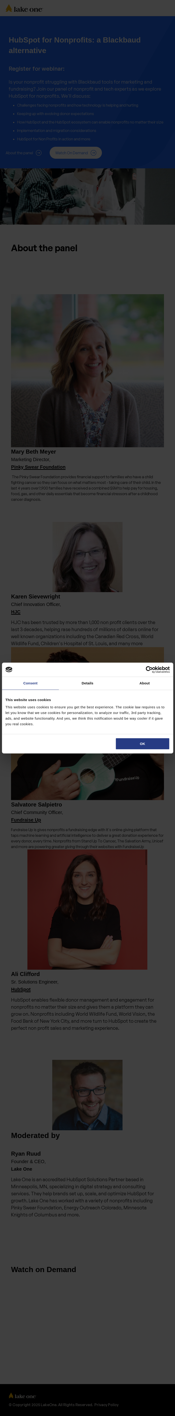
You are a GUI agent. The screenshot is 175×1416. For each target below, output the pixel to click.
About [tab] (144, 683)
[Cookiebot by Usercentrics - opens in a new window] (149, 669)
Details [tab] (87, 683)
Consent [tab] (30, 683)
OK (142, 744)
